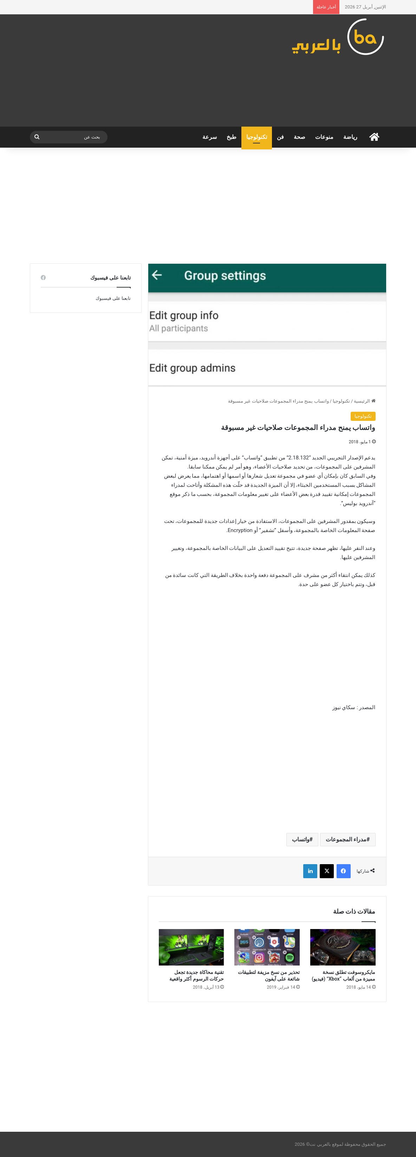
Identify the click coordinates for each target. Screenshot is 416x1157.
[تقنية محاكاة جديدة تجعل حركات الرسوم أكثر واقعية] (191, 947)
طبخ (231, 137)
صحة (299, 137)
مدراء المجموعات (346, 839)
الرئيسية (364, 401)
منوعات (324, 137)
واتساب (301, 839)
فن (280, 137)
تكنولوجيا (256, 137)
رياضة (350, 137)
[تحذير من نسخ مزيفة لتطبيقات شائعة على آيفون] (267, 947)
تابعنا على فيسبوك (113, 298)
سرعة (209, 137)
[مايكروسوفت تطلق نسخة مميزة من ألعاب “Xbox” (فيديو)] (343, 947)
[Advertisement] (147, 70)
